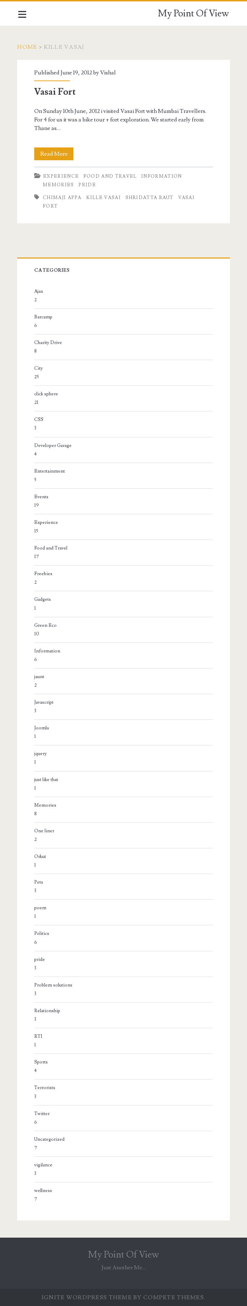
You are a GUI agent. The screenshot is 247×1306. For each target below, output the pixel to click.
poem (41, 908)
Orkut (41, 856)
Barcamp (44, 317)
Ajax (39, 291)
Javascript (45, 702)
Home (28, 47)
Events (42, 497)
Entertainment (50, 471)
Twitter (43, 1114)
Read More (57, 153)
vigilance (44, 1165)
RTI (39, 1036)
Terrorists (45, 1088)
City (39, 368)
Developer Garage (54, 445)
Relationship (48, 1011)
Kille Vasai (104, 198)
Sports (42, 1062)
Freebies (44, 574)
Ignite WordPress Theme (87, 1297)
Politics (42, 933)
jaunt (40, 677)
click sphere (47, 394)
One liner (45, 831)
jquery (41, 753)
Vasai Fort (56, 92)
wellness (44, 1190)
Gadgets (43, 599)
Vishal (109, 72)
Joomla (42, 728)
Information (162, 176)
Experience (62, 176)
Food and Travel (111, 176)
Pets (39, 882)
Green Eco (46, 625)
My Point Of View (193, 13)
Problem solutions (54, 985)
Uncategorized (50, 1139)
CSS (40, 419)
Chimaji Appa (63, 198)
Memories (59, 185)
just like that (47, 779)
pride (88, 185)
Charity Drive (49, 342)
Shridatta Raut (150, 198)
